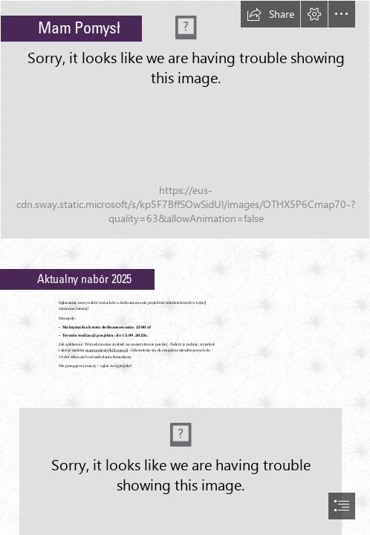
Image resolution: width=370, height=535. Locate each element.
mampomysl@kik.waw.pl (107, 350)
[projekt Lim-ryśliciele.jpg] (185, 119)
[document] (185, 267)
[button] (270, 14)
